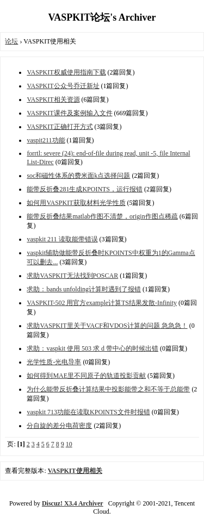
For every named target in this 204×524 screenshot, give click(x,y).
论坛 (11, 41)
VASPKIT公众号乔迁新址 (63, 86)
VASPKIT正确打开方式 (59, 126)
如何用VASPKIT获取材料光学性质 (76, 203)
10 (69, 444)
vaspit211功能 (46, 140)
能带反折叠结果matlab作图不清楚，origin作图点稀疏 (102, 216)
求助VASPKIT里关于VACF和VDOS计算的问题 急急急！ (107, 325)
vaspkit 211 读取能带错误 (62, 239)
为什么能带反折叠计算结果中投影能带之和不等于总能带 (108, 389)
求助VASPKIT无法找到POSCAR (72, 275)
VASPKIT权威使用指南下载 (66, 72)
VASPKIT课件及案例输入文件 (69, 113)
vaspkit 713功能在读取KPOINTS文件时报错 (88, 412)
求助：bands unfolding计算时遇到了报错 (84, 289)
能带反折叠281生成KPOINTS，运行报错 (85, 189)
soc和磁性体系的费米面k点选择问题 (78, 175)
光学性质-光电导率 (54, 362)
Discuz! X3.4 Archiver (72, 503)
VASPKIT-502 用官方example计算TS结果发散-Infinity (102, 303)
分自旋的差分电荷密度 (59, 425)
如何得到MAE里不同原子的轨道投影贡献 (86, 375)
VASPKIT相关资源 (53, 99)
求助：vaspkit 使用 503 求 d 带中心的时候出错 (92, 348)
